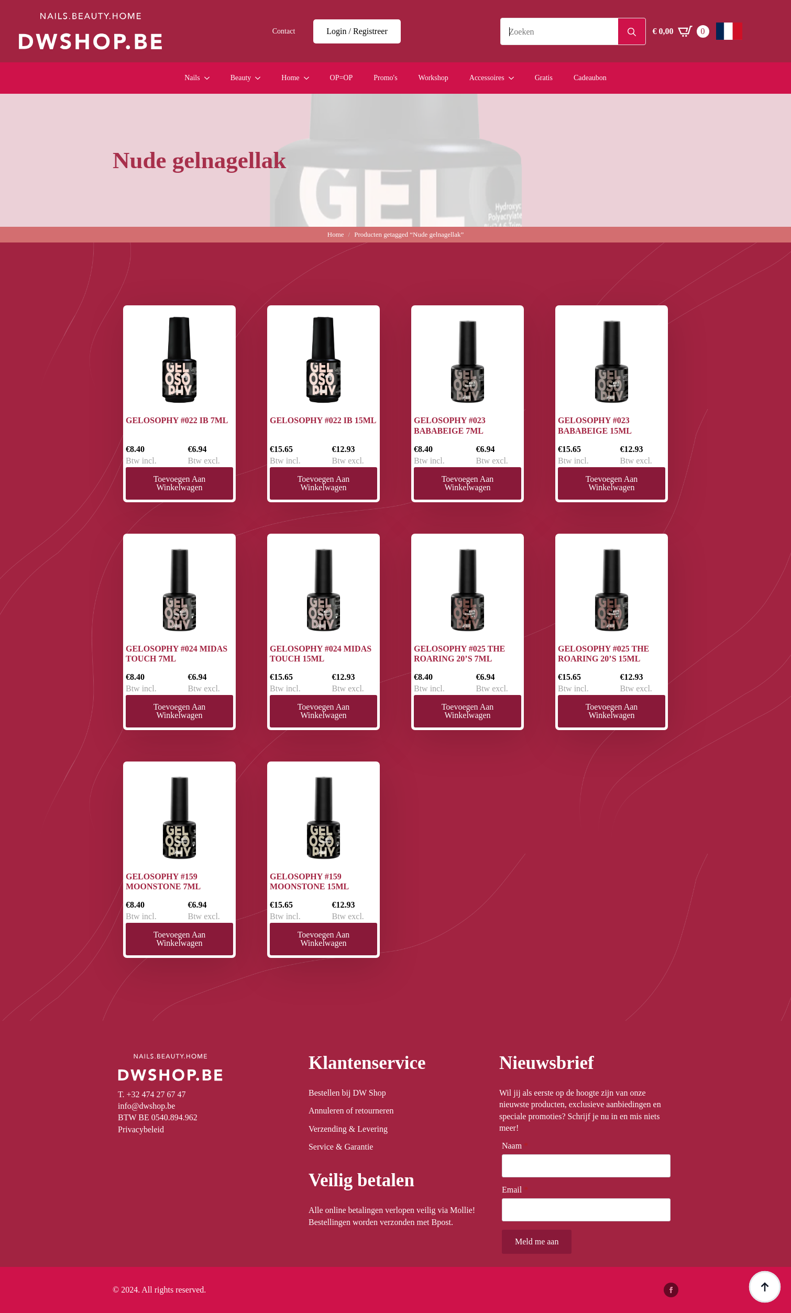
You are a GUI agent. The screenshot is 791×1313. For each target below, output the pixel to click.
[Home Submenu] (310, 78)
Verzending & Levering (348, 1128)
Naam (515, 1146)
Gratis (544, 78)
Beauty (240, 78)
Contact (283, 31)
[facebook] (671, 1290)
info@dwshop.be (146, 1105)
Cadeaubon (590, 78)
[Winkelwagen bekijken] (681, 31)
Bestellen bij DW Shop (347, 1092)
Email (515, 1190)
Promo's (385, 78)
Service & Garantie (341, 1146)
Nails (192, 78)
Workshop (433, 78)
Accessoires (486, 78)
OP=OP (341, 78)
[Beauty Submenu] (261, 78)
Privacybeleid (141, 1129)
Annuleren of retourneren (351, 1110)
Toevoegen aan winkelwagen (179, 483)
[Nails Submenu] (210, 78)
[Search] (631, 32)
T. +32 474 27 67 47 (152, 1094)
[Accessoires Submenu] (514, 78)
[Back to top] (765, 1287)
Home (290, 78)
